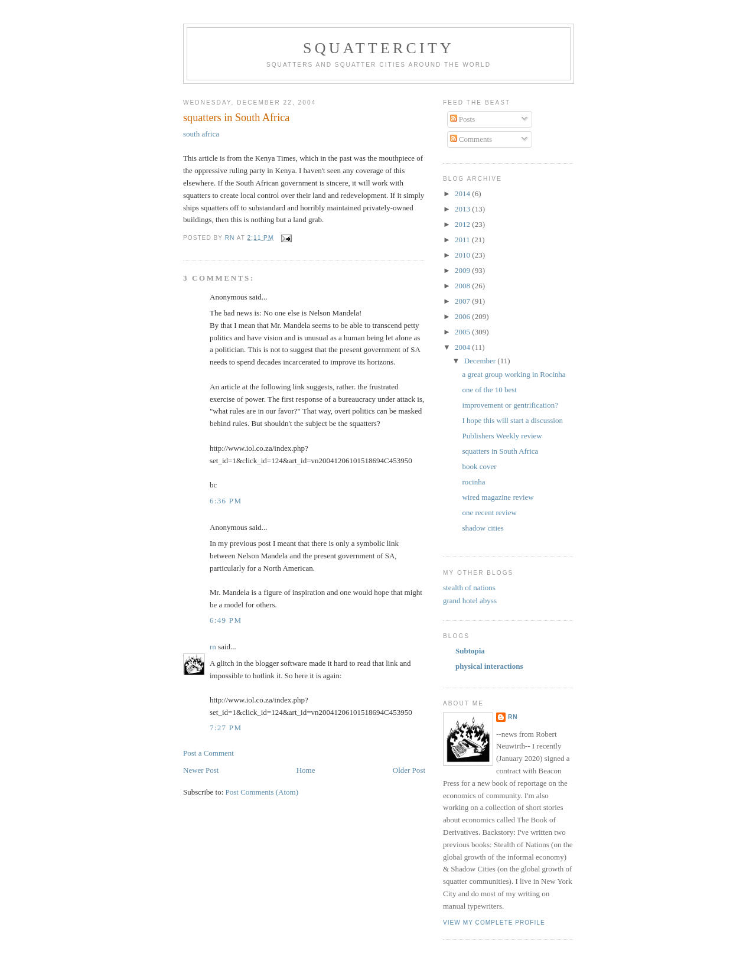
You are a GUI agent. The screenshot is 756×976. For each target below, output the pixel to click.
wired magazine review (497, 497)
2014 (463, 193)
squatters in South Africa (500, 451)
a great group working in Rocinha (513, 374)
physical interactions (489, 666)
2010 (463, 254)
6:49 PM (226, 620)
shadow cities (482, 527)
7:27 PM (226, 727)
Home (305, 770)
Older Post (409, 770)
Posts (462, 119)
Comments (471, 139)
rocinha (473, 481)
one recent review (489, 512)
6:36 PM (226, 500)
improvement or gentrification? (510, 405)
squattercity (378, 48)
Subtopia (470, 650)
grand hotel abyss (470, 600)
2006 (463, 316)
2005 (463, 331)
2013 (463, 208)
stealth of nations (469, 587)
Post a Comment (208, 753)
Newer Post (201, 770)
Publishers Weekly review (502, 435)
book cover (480, 466)
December (481, 360)
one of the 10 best (489, 389)
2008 (463, 285)
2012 (463, 224)
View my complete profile (494, 922)
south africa (201, 133)
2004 (463, 347)
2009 (463, 270)
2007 (463, 301)
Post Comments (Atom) (262, 792)
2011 (463, 239)
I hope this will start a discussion (512, 420)
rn (213, 646)
